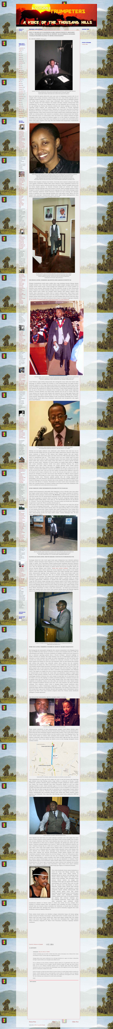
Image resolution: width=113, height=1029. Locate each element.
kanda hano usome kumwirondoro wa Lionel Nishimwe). (56, 299)
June (20, 53)
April (20, 57)
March (20, 59)
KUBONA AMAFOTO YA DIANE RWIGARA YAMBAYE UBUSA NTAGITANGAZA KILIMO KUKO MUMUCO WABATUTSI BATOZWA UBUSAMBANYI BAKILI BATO (22, 139)
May (20, 55)
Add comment (33, 981)
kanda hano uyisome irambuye (60, 568)
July (20, 51)
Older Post (75, 1022)
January (20, 89)
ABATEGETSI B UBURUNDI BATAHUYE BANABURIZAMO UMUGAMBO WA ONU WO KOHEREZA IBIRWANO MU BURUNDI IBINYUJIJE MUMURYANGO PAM (22, 382)
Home (54, 1022)
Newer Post (32, 1022)
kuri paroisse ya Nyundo (36, 299)
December (21, 91)
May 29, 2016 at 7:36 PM (44, 951)
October (20, 61)
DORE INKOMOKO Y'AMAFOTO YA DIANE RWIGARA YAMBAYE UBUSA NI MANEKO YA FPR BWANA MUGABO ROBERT (22, 242)
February (21, 87)
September (21, 48)
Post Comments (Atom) (40, 1025)
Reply (34, 978)
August (20, 49)
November (21, 74)
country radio (85, 44)
